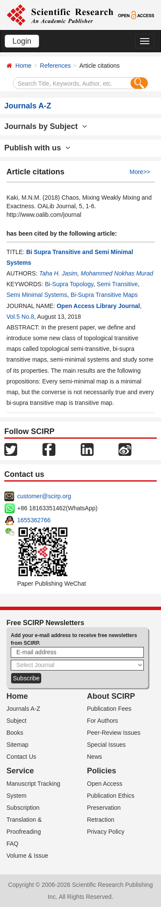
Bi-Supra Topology (69, 284)
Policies (101, 770)
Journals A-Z (23, 708)
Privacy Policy (106, 831)
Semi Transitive (117, 284)
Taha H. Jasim (58, 273)
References (55, 65)
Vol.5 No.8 (20, 316)
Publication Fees (109, 708)
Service (20, 770)
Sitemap (17, 744)
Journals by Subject (45, 126)
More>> (140, 171)
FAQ (12, 843)
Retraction (101, 819)
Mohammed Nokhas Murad (117, 273)
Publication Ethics (111, 795)
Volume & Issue (27, 855)
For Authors (102, 720)
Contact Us (21, 756)
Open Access (105, 783)
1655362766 (34, 520)
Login (21, 41)
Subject (16, 720)
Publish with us (37, 148)
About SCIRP (111, 696)
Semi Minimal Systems (36, 294)
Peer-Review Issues (114, 732)
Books (14, 732)
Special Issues (106, 744)
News (94, 756)
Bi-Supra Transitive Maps (103, 294)
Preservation (104, 807)
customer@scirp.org (44, 496)
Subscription (22, 807)
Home (23, 65)
